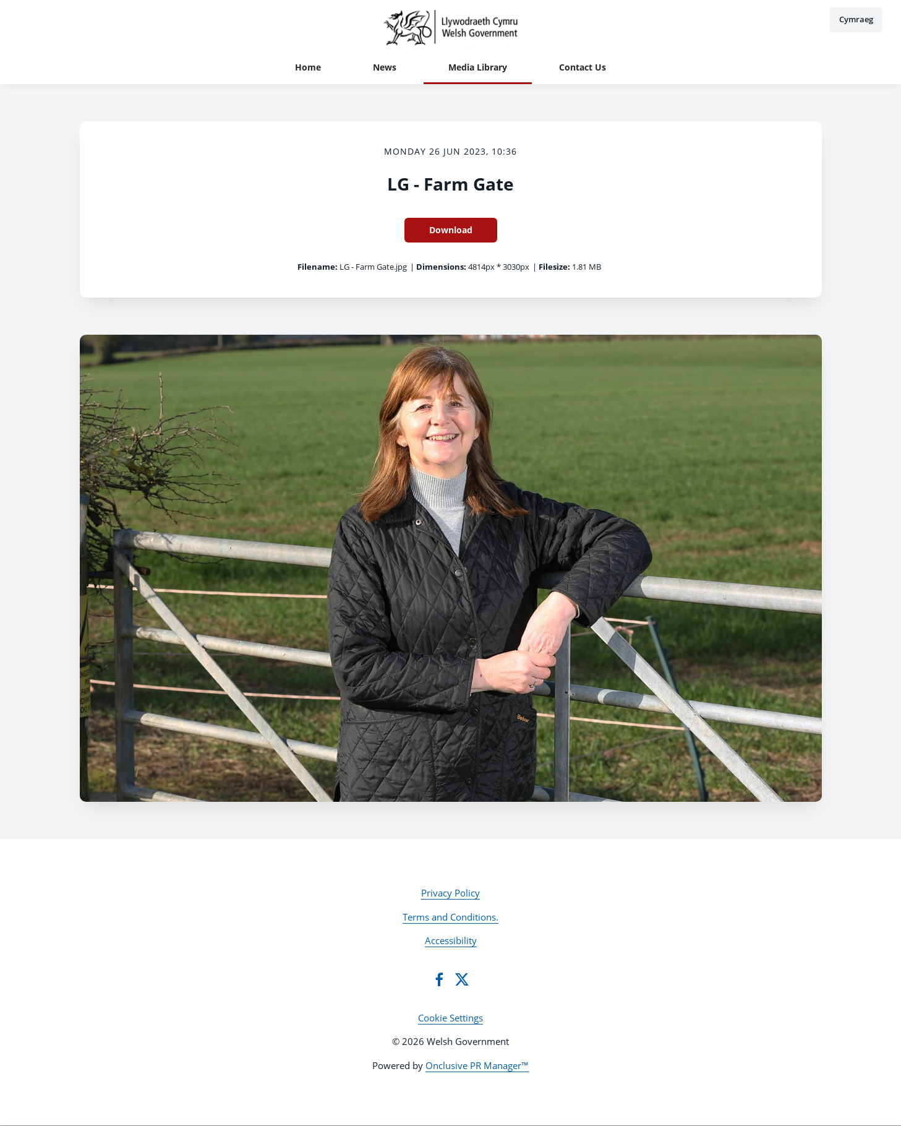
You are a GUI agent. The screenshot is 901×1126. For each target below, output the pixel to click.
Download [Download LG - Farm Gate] (450, 230)
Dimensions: (441, 266)
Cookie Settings (450, 1018)
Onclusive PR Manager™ (477, 1065)
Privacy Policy (450, 893)
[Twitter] (462, 979)
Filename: (317, 266)
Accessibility (451, 940)
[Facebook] (439, 979)
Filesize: (554, 266)
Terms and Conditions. (450, 917)
